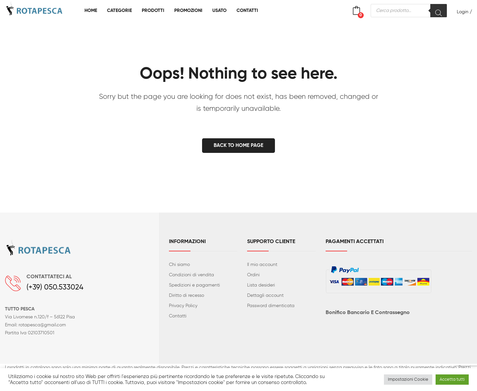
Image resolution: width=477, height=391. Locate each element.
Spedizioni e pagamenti (194, 285)
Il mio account (262, 264)
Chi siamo (179, 264)
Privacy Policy (183, 305)
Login (462, 12)
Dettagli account (265, 295)
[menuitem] (90, 11)
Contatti (177, 316)
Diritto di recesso (186, 295)
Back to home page (238, 145)
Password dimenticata (270, 305)
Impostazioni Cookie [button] (408, 379)
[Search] (438, 10)
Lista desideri (261, 285)
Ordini (253, 275)
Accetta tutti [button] (452, 379)
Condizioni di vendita (191, 275)
